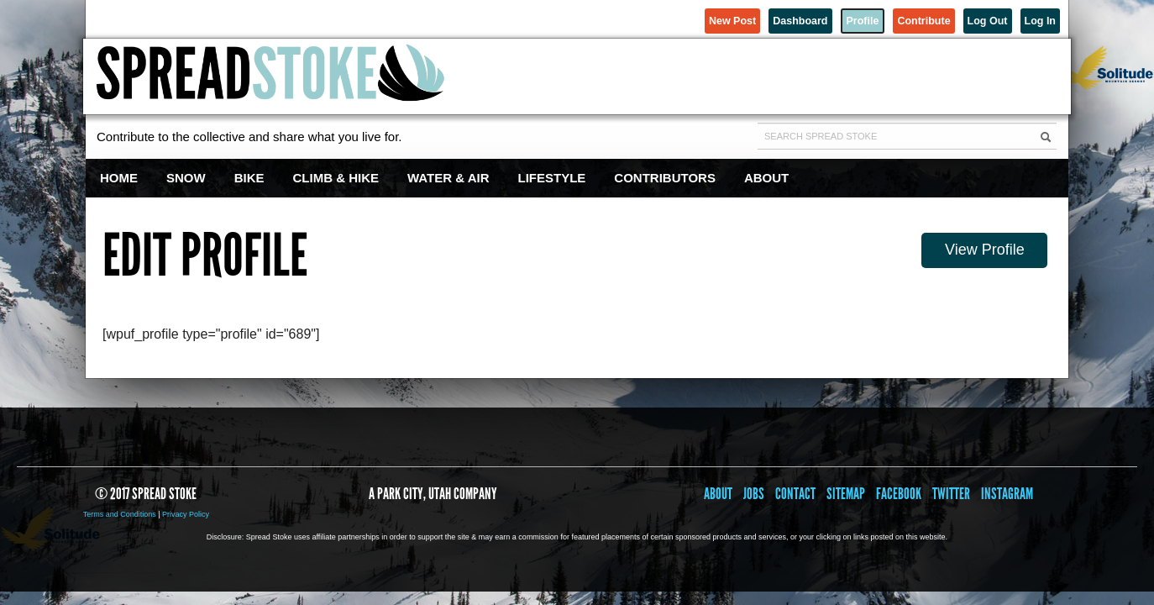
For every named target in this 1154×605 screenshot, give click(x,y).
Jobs (753, 493)
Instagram (1007, 493)
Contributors (665, 178)
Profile (805, 19)
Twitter (951, 493)
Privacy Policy (185, 514)
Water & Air (448, 178)
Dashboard (725, 19)
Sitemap (845, 493)
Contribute (883, 19)
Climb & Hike (336, 178)
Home (119, 178)
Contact (795, 493)
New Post (639, 19)
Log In (1033, 19)
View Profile (986, 247)
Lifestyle (552, 178)
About (766, 178)
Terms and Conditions (119, 514)
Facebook (898, 493)
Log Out (965, 19)
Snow (186, 178)
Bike (249, 178)
